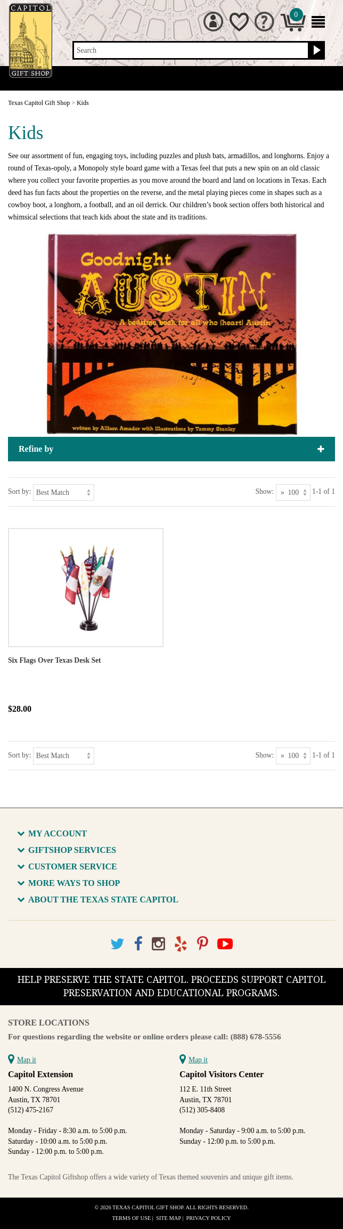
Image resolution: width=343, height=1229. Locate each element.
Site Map (168, 1218)
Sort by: (19, 491)
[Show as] (293, 492)
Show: (264, 491)
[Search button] (315, 51)
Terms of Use (131, 1218)
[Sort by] (63, 492)
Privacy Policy (208, 1218)
